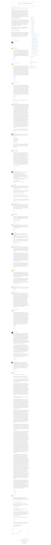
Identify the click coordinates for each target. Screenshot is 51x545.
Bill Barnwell (14, 245)
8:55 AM (14, 101)
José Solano (14, 331)
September (33, 23)
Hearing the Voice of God (34, 36)
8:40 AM (14, 267)
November (33, 21)
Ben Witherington (25, 3)
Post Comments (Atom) (17, 533)
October (33, 22)
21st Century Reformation (24, 540)
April (32, 29)
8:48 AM (14, 369)
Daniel (14, 184)
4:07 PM (14, 211)
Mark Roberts (24, 542)
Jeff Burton (14, 361)
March (32, 30)
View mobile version (20, 531)
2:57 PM (14, 307)
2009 (31, 17)
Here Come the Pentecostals (35, 44)
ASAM (14, 232)
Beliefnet (31, 63)
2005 (31, 57)
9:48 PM (14, 359)
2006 (31, 56)
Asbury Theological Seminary (33, 62)
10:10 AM (14, 492)
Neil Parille (14, 213)
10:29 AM (14, 201)
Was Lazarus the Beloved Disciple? (35, 35)
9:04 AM (14, 131)
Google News (31, 61)
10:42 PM (14, 243)
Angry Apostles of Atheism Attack (35, 52)
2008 (31, 18)
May (32, 28)
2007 (31, 19)
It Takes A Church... (24, 541)
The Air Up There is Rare (34, 53)
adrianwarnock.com (24, 539)
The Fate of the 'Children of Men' (35, 49)
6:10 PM (14, 230)
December (33, 20)
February (33, 31)
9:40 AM (14, 147)
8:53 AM (14, 80)
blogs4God (24, 543)
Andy (14, 494)
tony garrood (14, 371)
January (33, 32)
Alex (13, 269)
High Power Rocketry (15, 41)
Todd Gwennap (15, 103)
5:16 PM (14, 329)
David (14, 170)
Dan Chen (14, 47)
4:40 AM (14, 45)
